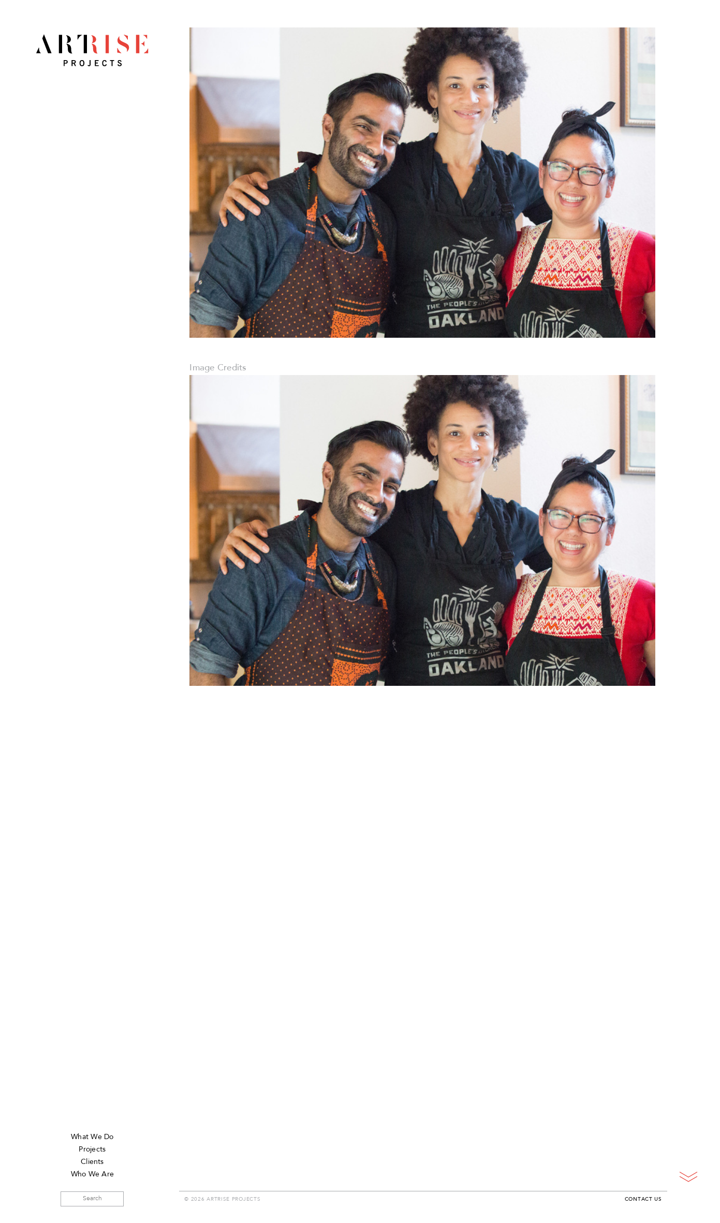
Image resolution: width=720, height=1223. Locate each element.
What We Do (92, 1137)
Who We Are (92, 1174)
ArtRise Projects (92, 50)
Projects (92, 1149)
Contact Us (643, 1199)
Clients (92, 1162)
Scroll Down (688, 1176)
